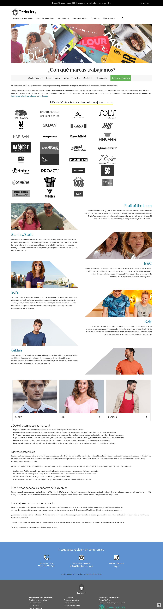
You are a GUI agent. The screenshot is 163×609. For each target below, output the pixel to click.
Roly (148, 298)
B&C (148, 240)
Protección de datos (71, 577)
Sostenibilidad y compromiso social (112, 580)
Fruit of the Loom (137, 182)
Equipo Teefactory (106, 577)
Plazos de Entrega (35, 585)
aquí (116, 543)
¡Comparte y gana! (106, 603)
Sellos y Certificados (36, 591)
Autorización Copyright (37, 594)
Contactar (144, 3)
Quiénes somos (109, 18)
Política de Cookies (71, 580)
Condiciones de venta (72, 583)
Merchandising (63, 18)
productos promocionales (38, 96)
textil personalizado (19, 96)
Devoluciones (34, 588)
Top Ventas (95, 18)
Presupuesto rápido (80, 18)
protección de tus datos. (93, 551)
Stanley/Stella (23, 211)
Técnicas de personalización (39, 577)
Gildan (16, 327)
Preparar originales (36, 580)
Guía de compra (34, 583)
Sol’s (15, 269)
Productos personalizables (23, 18)
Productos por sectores (45, 18)
